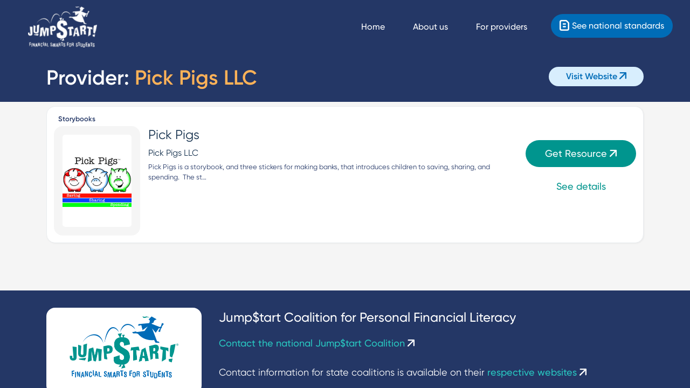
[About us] (440, 27)
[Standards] (612, 26)
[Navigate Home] (383, 27)
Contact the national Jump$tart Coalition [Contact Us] (317, 343)
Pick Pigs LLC (173, 153)
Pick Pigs (173, 134)
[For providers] (511, 27)
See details (581, 186)
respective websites (536, 372)
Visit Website (596, 76)
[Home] (62, 27)
